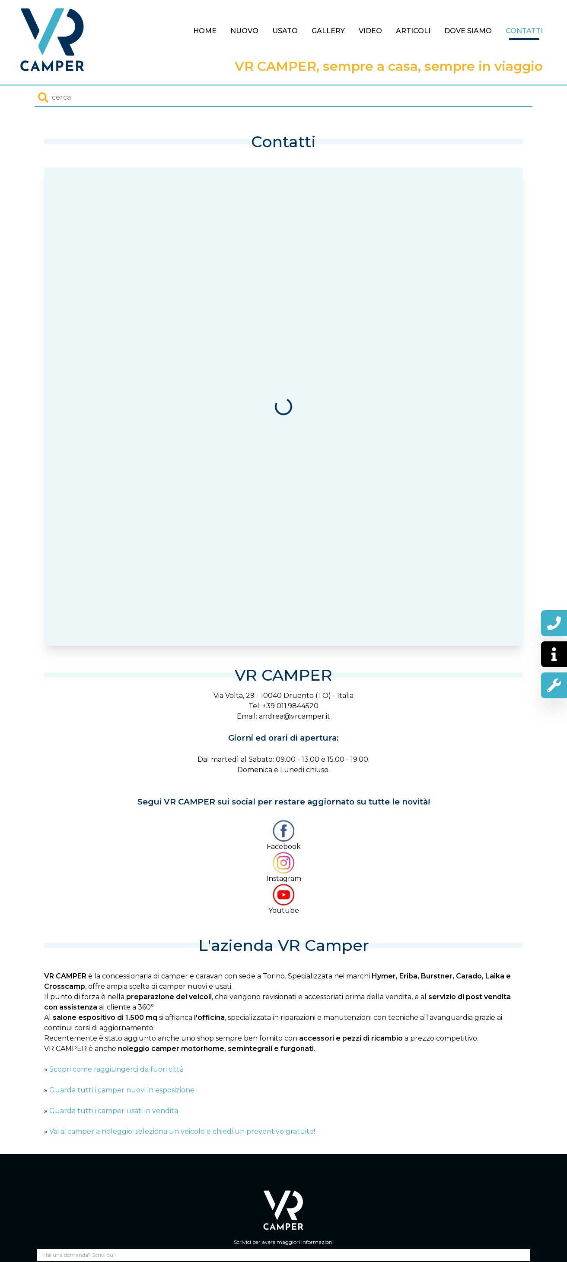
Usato (285, 31)
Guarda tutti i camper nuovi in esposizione (121, 1090)
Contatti (524, 31)
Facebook (284, 835)
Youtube (283, 899)
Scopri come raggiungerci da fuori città (116, 1069)
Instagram (283, 867)
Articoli (413, 31)
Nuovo (244, 31)
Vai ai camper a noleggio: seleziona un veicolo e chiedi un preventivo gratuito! (182, 1131)
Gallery (328, 31)
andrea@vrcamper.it (294, 716)
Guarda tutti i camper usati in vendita (113, 1111)
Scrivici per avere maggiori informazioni (284, 1242)
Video (370, 31)
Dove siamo (468, 31)
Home (205, 31)
